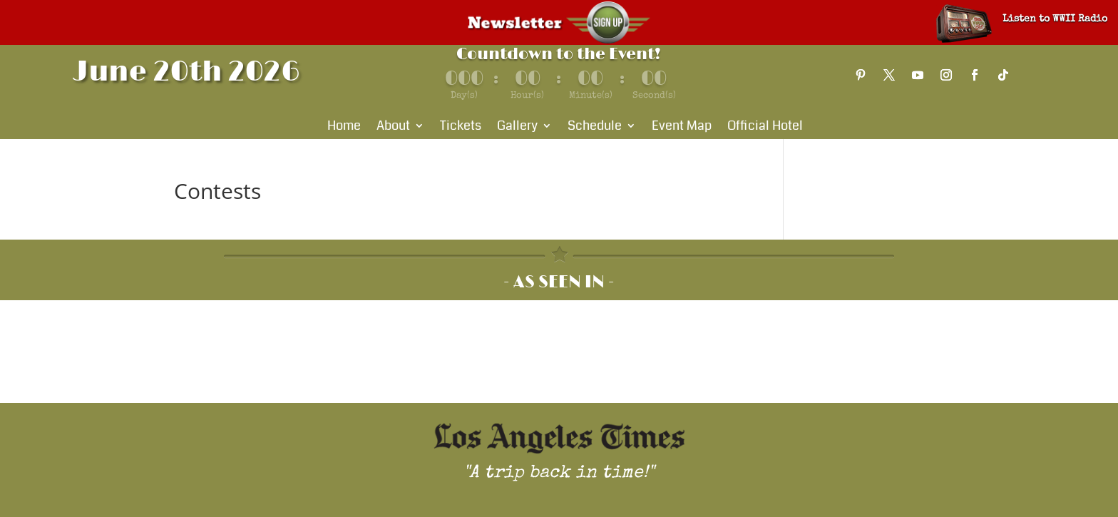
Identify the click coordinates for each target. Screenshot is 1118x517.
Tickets (460, 128)
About (393, 128)
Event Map (682, 128)
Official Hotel (765, 128)
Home (344, 128)
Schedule (595, 128)
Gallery (517, 128)
